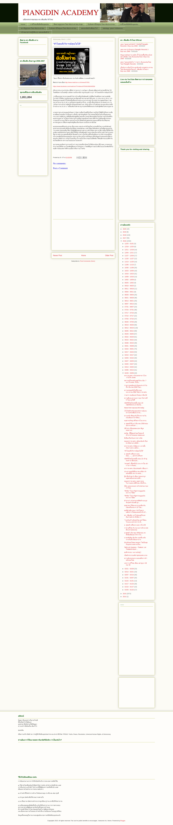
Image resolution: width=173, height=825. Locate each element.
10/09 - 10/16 (129, 277)
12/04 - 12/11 (129, 253)
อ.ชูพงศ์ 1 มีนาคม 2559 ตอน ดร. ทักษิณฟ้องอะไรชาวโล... (135, 534)
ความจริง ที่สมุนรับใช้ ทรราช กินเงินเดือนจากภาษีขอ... (135, 416)
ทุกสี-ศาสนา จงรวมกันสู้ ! (132, 552)
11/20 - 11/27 (129, 258)
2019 (125, 232)
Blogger (122, 820)
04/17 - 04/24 (129, 352)
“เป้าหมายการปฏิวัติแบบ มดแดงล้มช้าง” (35, 32)
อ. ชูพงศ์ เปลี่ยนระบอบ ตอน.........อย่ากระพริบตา (133, 455)
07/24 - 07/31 (129, 310)
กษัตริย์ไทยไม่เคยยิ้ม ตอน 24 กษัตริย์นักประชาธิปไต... (133, 404)
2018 (125, 235)
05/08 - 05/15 (129, 343)
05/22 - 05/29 (129, 337)
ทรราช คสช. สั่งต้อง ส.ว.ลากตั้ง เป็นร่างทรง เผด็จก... (134, 447)
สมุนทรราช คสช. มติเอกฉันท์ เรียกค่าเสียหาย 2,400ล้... (136, 442)
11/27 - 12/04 (129, 256)
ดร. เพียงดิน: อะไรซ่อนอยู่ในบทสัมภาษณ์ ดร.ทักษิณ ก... (134, 516)
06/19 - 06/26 (129, 325)
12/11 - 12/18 (129, 250)
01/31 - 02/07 (129, 578)
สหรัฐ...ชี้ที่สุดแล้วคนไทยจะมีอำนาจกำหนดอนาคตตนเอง (134, 434)
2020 (125, 229)
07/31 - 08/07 (129, 307)
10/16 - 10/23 (129, 274)
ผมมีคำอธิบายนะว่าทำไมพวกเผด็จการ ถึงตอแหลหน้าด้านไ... (135, 511)
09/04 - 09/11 (129, 292)
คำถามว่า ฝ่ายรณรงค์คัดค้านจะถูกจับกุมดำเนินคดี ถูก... (135, 501)
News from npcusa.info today (134, 408)
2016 (125, 241)
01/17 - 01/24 (129, 584)
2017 (125, 238)
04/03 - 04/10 (129, 358)
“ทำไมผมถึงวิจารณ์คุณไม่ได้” (133, 451)
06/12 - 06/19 (129, 328)
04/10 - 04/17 (129, 355)
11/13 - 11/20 (129, 262)
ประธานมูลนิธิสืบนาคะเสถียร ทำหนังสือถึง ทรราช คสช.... (135, 472)
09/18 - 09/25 (129, 286)
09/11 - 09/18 (129, 289)
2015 (125, 593)
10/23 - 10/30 (129, 271)
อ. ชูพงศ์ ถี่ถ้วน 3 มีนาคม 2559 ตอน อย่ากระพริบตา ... (136, 424)
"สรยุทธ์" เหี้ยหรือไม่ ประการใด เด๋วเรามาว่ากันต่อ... (136, 464)
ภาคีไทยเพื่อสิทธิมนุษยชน (39, 24)
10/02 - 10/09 (129, 280)
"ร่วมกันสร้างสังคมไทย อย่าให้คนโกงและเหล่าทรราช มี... (135, 521)
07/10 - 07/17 (129, 316)
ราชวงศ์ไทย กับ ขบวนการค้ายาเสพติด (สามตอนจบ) (136, 529)
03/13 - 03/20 (129, 367)
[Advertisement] (83, 235)
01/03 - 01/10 (129, 590)
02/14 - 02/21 (129, 572)
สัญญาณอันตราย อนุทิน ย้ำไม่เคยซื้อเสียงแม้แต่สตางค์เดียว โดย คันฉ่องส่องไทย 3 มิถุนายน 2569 (136, 57)
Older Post (109, 255)
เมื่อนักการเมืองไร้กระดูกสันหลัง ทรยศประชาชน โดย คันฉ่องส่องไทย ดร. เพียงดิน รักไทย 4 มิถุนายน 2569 (136, 69)
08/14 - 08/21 (129, 301)
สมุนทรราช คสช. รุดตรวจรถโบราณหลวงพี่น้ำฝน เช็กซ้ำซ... (135, 482)
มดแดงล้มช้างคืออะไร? (89, 28)
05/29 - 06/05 (129, 334)
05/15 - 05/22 (129, 340)
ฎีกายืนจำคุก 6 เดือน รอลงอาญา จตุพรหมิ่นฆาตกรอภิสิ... (135, 477)
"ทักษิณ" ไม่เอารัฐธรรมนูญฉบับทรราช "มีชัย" (134, 492)
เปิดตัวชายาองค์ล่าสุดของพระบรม (135, 555)
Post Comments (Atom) (87, 261)
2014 (125, 596)
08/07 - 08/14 (129, 304)
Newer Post (57, 255)
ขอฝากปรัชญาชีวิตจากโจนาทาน (135, 420)
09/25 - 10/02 (129, 283)
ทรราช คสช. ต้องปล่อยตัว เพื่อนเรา (136, 468)
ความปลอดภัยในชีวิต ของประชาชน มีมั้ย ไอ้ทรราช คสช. (135, 391)
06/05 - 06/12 (129, 331)
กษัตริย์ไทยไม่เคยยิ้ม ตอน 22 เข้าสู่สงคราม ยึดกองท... (135, 459)
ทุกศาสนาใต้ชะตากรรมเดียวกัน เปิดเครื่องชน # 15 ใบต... (135, 506)
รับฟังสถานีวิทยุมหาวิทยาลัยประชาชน (101, 24)
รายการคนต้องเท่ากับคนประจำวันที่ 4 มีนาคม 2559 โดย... (135, 386)
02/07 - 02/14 (129, 575)
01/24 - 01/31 (129, 581)
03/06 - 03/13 (129, 370)
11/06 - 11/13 (129, 265)
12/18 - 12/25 (129, 246)
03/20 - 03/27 (129, 364)
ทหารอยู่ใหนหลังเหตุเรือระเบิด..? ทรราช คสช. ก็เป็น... (135, 381)
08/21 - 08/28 (129, 298)
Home (23, 24)
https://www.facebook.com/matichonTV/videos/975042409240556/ (74, 86)
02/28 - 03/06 (129, 373)
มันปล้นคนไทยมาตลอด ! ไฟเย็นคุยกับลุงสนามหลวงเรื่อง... (136, 543)
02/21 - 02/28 (129, 569)
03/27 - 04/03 (129, 361)
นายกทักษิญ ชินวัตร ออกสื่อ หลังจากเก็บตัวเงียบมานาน (135, 538)
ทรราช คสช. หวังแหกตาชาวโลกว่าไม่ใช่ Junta (135, 376)
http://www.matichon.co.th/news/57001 (77, 82)
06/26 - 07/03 (129, 322)
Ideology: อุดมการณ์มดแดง (113, 28)
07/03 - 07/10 (129, 319)
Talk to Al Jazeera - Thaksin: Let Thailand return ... (135, 548)
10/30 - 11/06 (129, 268)
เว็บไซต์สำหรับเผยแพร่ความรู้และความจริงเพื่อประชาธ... (135, 412)
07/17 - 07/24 (129, 313)
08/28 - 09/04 (129, 295)
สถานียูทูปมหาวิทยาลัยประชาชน (32, 28)
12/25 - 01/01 (129, 244)
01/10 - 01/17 (129, 587)
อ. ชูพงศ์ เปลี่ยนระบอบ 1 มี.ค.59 (135, 525)
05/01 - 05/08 (129, 346)
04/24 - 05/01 (129, 349)
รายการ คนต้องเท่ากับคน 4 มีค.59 (135, 395)
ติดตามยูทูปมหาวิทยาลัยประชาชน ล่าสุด (68, 24)
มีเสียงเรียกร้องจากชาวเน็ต (133, 438)
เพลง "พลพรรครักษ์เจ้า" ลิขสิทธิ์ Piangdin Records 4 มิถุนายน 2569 (134, 45)
